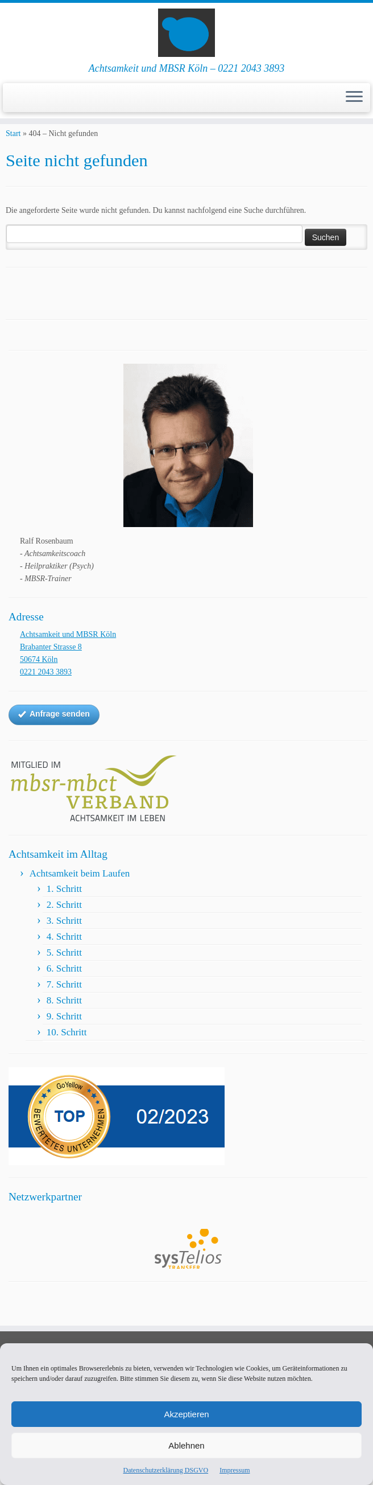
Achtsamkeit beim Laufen (80, 892)
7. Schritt (64, 1003)
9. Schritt (64, 1035)
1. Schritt (64, 908)
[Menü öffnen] (354, 106)
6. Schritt (64, 987)
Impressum (234, 1470)
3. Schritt (64, 940)
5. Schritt (64, 971)
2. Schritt (64, 924)
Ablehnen (186, 1445)
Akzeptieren (186, 1414)
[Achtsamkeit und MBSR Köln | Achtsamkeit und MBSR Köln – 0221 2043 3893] (186, 37)
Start (13, 153)
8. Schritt (64, 1019)
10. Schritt (67, 1051)
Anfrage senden (54, 734)
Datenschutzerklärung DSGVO (166, 1470)
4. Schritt (64, 956)
